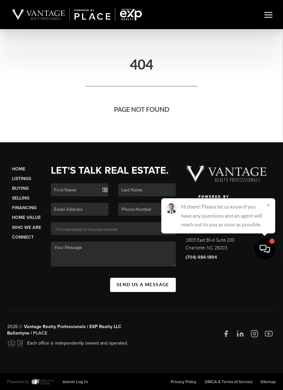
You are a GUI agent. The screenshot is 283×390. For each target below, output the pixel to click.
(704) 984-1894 (201, 257)
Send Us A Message (143, 284)
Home (18, 169)
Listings (21, 178)
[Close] (268, 327)
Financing (24, 208)
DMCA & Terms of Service (229, 382)
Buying (20, 188)
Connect (23, 237)
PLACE (40, 335)
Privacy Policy (184, 382)
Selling (20, 198)
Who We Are (26, 227)
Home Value (26, 217)
